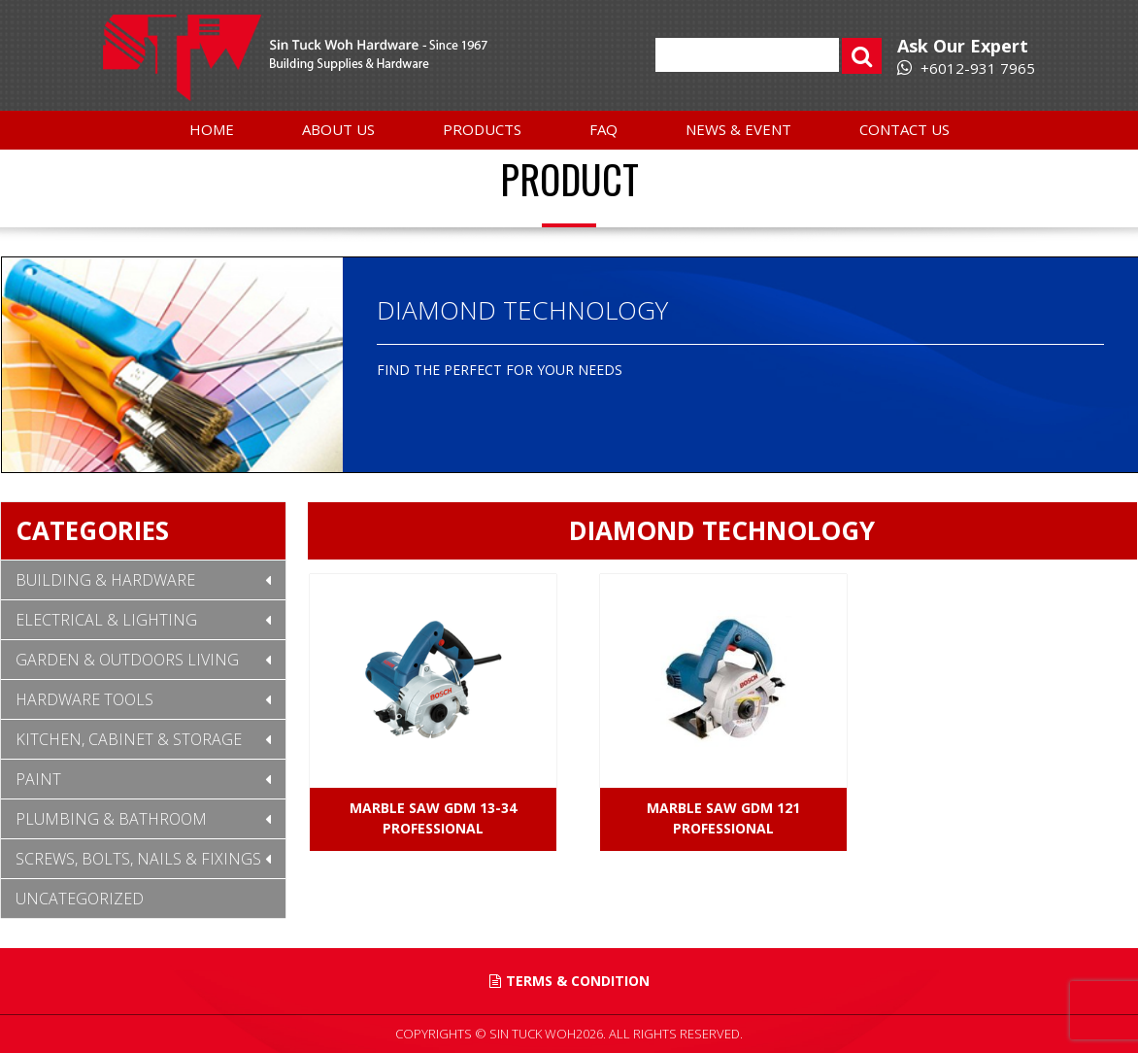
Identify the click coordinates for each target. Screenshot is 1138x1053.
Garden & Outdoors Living (127, 659)
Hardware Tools (84, 699)
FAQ (603, 129)
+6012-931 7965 (966, 68)
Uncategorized (80, 898)
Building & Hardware (105, 580)
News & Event (738, 129)
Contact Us (904, 129)
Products (482, 129)
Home (211, 129)
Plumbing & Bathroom (111, 819)
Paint (38, 779)
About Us (338, 129)
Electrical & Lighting (106, 619)
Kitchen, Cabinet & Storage (129, 739)
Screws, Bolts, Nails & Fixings (138, 858)
